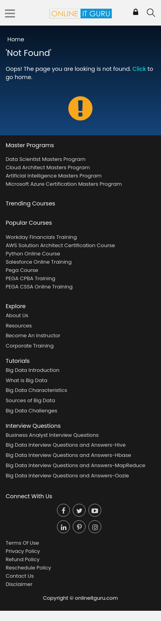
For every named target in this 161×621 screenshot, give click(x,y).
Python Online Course (32, 253)
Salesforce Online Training (38, 262)
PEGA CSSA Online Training (39, 286)
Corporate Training (29, 345)
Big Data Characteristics (36, 390)
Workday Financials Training (41, 237)
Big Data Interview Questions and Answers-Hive (65, 445)
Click (139, 69)
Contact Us (19, 576)
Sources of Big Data (30, 400)
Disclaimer (18, 584)
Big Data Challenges (31, 410)
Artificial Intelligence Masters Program (53, 175)
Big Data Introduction (32, 370)
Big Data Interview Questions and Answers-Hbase (68, 455)
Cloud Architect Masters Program (47, 167)
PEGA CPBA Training (30, 278)
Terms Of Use (22, 543)
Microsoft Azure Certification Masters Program (63, 184)
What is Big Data (26, 380)
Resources (18, 325)
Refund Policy (22, 559)
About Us (16, 315)
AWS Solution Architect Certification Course (60, 245)
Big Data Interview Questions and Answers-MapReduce (75, 465)
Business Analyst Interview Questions (52, 435)
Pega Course (21, 270)
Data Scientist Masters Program (45, 159)
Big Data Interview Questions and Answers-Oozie (67, 475)
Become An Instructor (32, 335)
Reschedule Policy (28, 567)
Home (15, 39)
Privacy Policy (22, 551)
